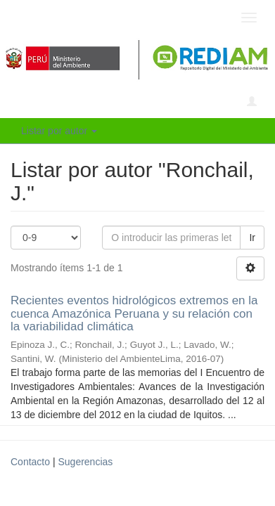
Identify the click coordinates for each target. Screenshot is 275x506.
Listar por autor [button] (59, 130)
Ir (252, 237)
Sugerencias (85, 461)
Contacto (30, 461)
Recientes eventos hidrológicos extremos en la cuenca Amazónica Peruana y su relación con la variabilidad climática (134, 313)
